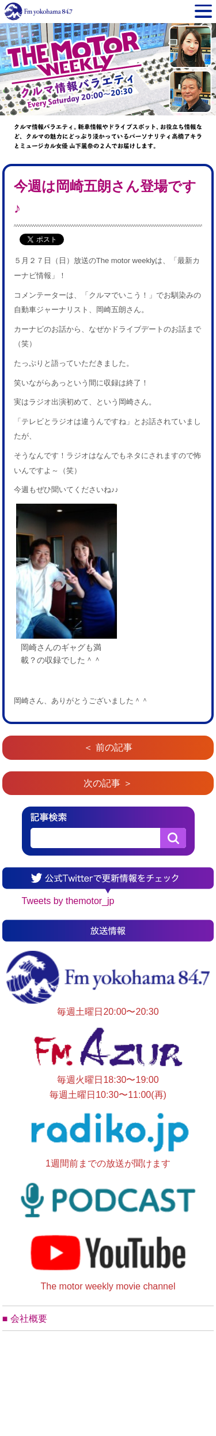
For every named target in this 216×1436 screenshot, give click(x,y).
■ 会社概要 (24, 1318)
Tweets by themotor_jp (68, 901)
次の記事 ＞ (108, 783)
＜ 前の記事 (108, 747)
